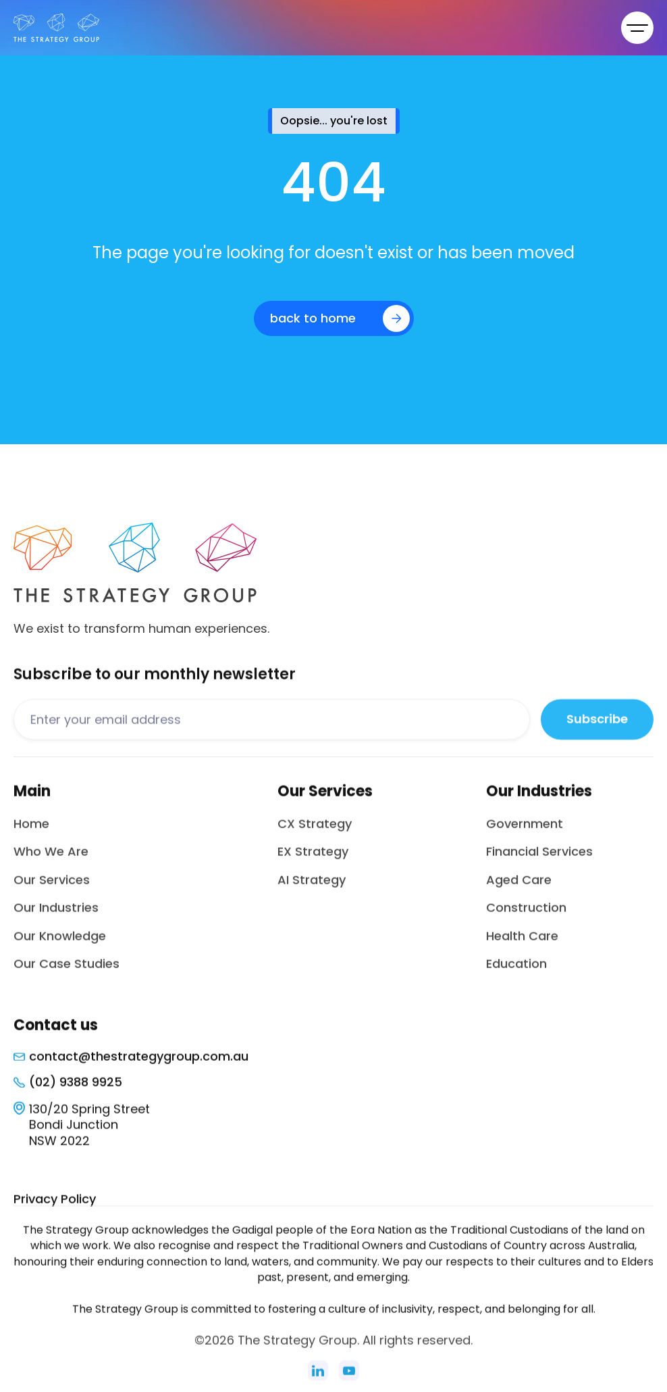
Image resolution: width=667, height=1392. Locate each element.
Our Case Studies (66, 973)
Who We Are (51, 861)
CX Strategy (314, 833)
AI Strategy (311, 890)
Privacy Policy (55, 1209)
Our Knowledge (60, 945)
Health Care (522, 945)
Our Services (52, 890)
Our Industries (56, 917)
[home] (56, 28)
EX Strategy (312, 861)
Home (31, 833)
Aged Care (519, 890)
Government (524, 833)
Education (516, 973)
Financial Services (539, 861)
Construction (526, 917)
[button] (637, 27)
